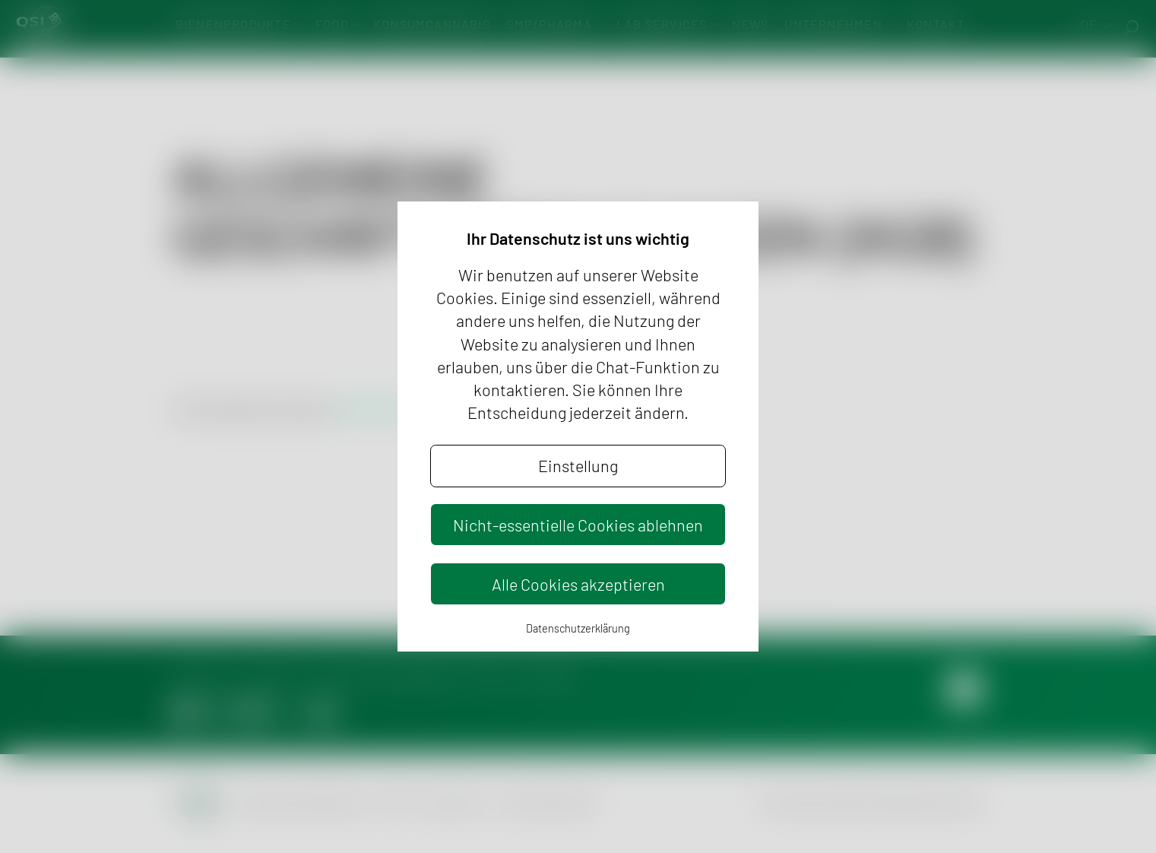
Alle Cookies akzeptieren (578, 584)
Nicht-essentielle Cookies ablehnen (578, 524)
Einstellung (578, 465)
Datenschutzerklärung (578, 628)
